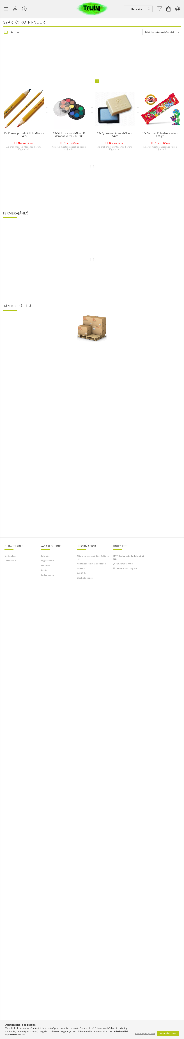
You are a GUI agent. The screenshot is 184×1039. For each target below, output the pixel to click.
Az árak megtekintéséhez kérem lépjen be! (23, 105)
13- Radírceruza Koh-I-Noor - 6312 (160, 168)
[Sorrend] (161, 33)
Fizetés (81, 1017)
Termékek (10, 1009)
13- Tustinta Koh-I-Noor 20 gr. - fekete (69, 320)
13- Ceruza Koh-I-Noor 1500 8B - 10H (23, 320)
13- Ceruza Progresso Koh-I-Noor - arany (114, 168)
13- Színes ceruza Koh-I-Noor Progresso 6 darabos (69, 244)
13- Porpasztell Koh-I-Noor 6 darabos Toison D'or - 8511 (115, 244)
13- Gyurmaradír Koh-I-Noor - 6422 (114, 699)
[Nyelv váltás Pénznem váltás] (177, 9)
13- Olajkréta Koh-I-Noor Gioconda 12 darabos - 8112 (23, 471)
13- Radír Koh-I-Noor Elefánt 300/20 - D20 (69, 547)
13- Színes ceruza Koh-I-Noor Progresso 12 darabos (23, 623)
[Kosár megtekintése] (168, 9)
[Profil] (15, 9)
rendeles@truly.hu (126, 1017)
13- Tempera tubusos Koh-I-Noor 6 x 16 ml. (69, 93)
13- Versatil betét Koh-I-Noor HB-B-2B (114, 320)
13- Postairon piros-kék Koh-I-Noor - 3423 (114, 396)
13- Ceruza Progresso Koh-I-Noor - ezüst (69, 168)
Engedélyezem (168, 1033)
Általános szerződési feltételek (93, 1006)
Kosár (44, 1018)
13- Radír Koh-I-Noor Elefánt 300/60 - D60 (115, 471)
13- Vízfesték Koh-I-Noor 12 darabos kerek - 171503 (69, 699)
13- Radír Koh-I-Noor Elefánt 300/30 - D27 (24, 547)
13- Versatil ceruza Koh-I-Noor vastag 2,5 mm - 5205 (160, 320)
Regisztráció (48, 1009)
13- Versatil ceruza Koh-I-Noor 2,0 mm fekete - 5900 (24, 396)
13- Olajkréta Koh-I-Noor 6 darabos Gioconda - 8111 (160, 244)
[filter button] (159, 9)
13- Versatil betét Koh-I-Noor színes (23, 93)
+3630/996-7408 (124, 1012)
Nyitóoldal (10, 1004)
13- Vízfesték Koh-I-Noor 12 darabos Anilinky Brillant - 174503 (69, 397)
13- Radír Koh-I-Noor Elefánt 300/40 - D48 (160, 471)
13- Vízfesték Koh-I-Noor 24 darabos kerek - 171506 (23, 244)
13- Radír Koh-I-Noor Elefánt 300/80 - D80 (69, 471)
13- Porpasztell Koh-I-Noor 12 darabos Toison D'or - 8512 (160, 396)
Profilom (45, 1014)
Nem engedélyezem (145, 1033)
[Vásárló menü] (24, 9)
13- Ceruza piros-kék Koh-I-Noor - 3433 (24, 699)
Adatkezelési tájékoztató (91, 1012)
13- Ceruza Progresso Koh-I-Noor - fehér (160, 623)
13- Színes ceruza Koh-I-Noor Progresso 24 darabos (160, 547)
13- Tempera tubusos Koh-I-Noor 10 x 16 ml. (115, 93)
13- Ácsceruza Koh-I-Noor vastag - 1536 (23, 168)
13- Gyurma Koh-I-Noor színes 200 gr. (160, 699)
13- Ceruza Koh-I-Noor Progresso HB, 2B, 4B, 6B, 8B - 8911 (69, 623)
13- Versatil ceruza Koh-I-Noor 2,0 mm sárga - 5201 (115, 547)
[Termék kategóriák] (6, 9)
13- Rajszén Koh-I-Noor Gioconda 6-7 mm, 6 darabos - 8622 (160, 93)
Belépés (45, 1004)
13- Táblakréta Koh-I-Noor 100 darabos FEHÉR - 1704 (115, 623)
